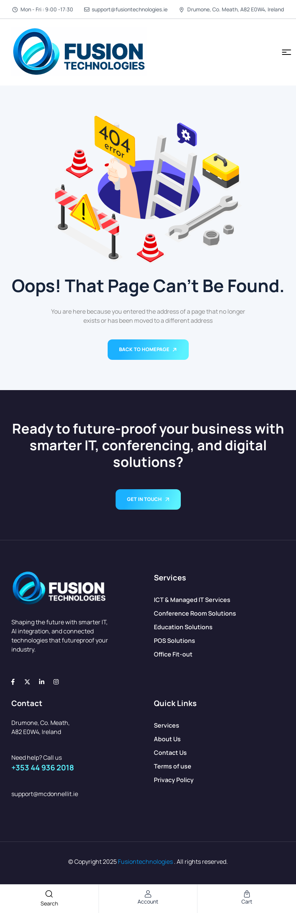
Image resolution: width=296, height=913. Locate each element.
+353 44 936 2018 (42, 767)
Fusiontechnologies (145, 861)
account (148, 901)
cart (246, 901)
